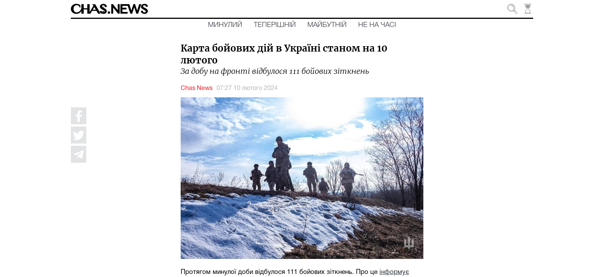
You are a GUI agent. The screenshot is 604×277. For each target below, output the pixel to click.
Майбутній (327, 25)
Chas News (197, 88)
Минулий (225, 25)
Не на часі (377, 25)
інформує (394, 272)
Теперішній (275, 25)
